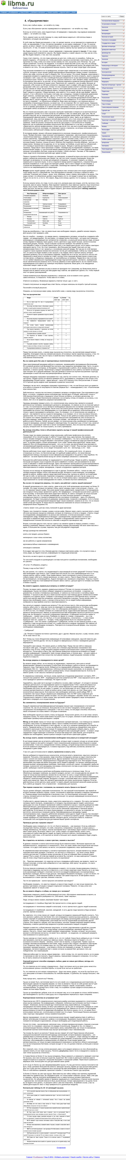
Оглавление (61, 1147)
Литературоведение (108, 75)
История (104, 62)
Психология (106, 97)
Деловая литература (108, 46)
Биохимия (105, 30)
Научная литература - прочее (111, 85)
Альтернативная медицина (110, 21)
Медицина (105, 81)
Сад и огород (106, 104)
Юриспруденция (107, 149)
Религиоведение (107, 101)
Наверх (97, 1157)
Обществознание (107, 88)
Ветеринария (106, 33)
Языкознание (106, 152)
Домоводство (106, 53)
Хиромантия (106, 136)
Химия (104, 133)
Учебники (105, 123)
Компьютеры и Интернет (110, 65)
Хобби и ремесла (107, 139)
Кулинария (105, 69)
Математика (106, 78)
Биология (105, 27)
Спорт (104, 113)
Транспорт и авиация (109, 120)
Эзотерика (105, 146)
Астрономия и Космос (109, 24)
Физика (104, 126)
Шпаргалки (105, 142)
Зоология (105, 59)
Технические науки (108, 117)
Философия (106, 130)
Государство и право (108, 43)
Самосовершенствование (110, 107)
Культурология (106, 72)
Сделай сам (106, 110)
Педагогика (105, 91)
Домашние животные (109, 49)
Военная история (107, 37)
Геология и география (109, 40)
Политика (105, 94)
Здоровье (105, 56)
